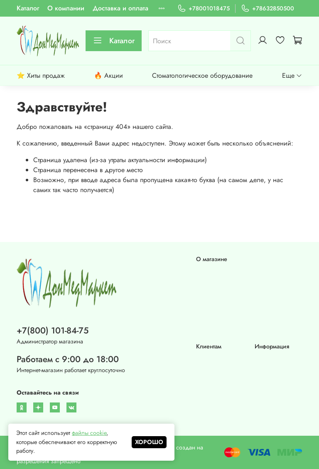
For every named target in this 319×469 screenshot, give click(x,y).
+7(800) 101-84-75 (52, 330)
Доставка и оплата (120, 8)
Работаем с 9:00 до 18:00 (68, 359)
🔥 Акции (108, 75)
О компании (65, 8)
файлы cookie (89, 433)
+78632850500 (267, 8)
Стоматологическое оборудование (202, 75)
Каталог (28, 8)
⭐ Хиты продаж (41, 75)
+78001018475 (203, 8)
